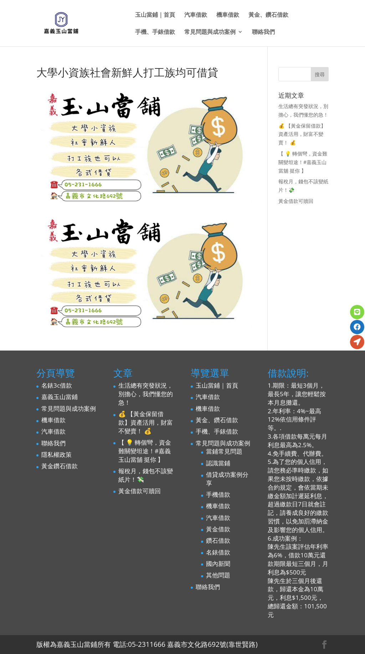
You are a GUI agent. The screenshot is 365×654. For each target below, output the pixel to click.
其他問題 (218, 575)
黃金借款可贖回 (295, 201)
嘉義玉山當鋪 (59, 397)
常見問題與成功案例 (210, 32)
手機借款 (218, 494)
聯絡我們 (263, 32)
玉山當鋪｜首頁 (155, 15)
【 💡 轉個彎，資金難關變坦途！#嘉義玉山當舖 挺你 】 (302, 162)
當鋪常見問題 (224, 451)
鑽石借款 (218, 540)
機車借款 (227, 15)
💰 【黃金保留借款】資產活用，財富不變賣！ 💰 (302, 134)
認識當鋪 (218, 463)
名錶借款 (218, 552)
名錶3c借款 (56, 385)
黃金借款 (218, 529)
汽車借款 (195, 15)
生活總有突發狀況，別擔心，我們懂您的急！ (145, 394)
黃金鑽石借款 (59, 466)
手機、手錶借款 (155, 32)
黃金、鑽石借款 (268, 15)
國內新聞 (218, 564)
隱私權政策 (56, 454)
